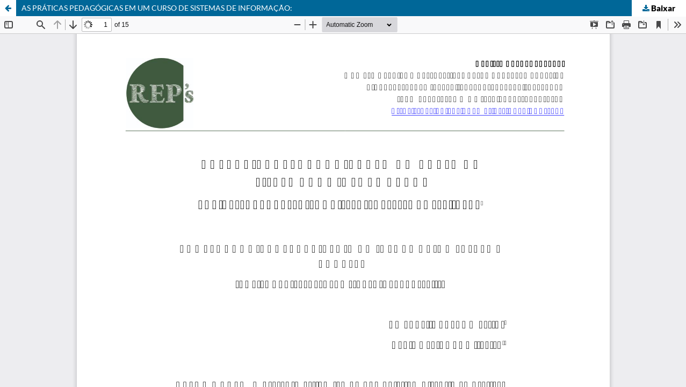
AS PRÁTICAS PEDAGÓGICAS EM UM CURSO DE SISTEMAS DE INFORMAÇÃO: (156, 7)
